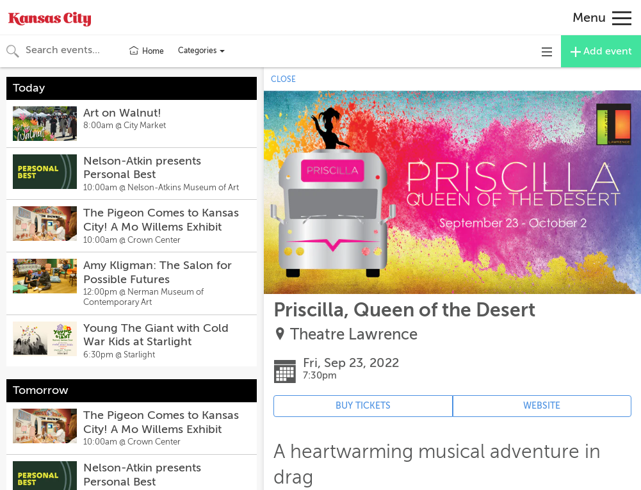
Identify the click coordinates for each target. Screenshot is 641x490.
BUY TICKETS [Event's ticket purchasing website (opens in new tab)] (363, 406)
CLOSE (283, 79)
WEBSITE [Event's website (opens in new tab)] (541, 406)
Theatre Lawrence (354, 334)
